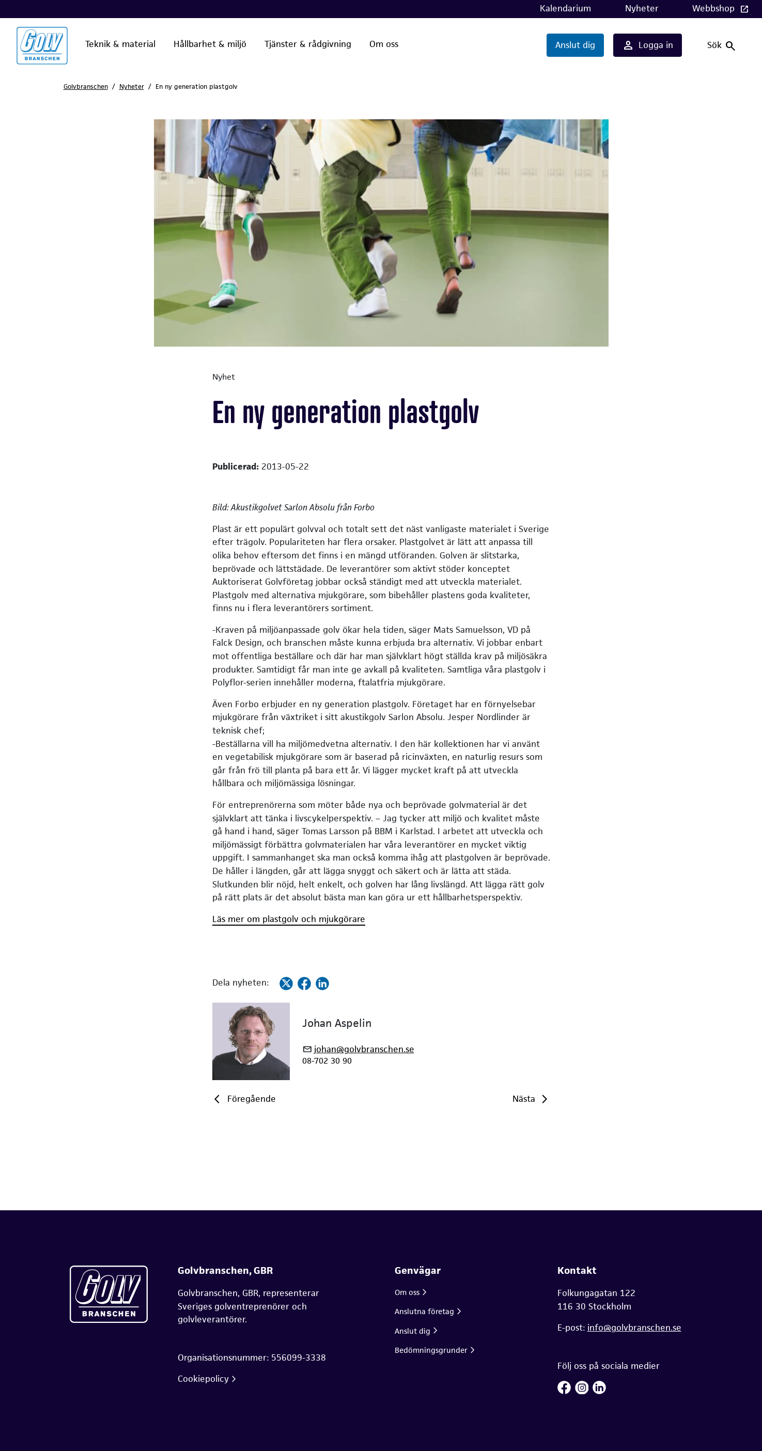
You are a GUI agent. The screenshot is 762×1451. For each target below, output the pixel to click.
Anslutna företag (424, 1311)
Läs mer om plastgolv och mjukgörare (288, 919)
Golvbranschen (86, 86)
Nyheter (642, 8)
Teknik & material (120, 44)
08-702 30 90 (327, 1060)
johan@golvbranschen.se (364, 1049)
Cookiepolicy (203, 1378)
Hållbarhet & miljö (210, 44)
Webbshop (714, 8)
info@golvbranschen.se (634, 1327)
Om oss (383, 44)
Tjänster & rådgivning (308, 44)
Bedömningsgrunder (431, 1350)
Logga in (647, 45)
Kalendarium (565, 8)
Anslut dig (575, 45)
